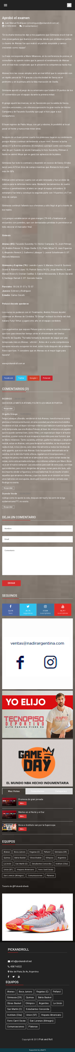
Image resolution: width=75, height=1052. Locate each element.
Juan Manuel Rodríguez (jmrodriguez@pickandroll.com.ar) (31, 23)
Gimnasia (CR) (61, 852)
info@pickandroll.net (20, 961)
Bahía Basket (20, 858)
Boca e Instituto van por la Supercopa (36, 825)
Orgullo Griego (9, 414)
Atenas (7, 852)
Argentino (62, 858)
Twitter (21, 378)
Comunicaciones (35, 875)
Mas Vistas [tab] (14, 791)
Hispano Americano (25, 869)
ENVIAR (11, 583)
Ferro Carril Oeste (45, 869)
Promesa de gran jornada (30, 799)
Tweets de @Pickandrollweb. (15, 886)
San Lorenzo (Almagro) (14, 875)
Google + (34, 378)
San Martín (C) (21, 864)
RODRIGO (7, 398)
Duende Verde (9, 493)
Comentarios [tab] (37, 791)
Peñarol (47, 852)
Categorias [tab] (61, 791)
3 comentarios (30, 26)
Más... (22, 803)
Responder (8, 409)
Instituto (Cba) (62, 864)
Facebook (8, 378)
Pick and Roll (45, 1039)
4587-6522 (15, 966)
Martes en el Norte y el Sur (31, 812)
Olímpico (49, 858)
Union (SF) (8, 869)
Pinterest (46, 378)
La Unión (7, 864)
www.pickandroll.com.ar (13, 363)
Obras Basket (35, 858)
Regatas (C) (35, 852)
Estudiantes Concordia (41, 864)
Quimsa (7, 858)
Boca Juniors (19, 852)
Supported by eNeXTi (37, 1050)
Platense (50, 875)
